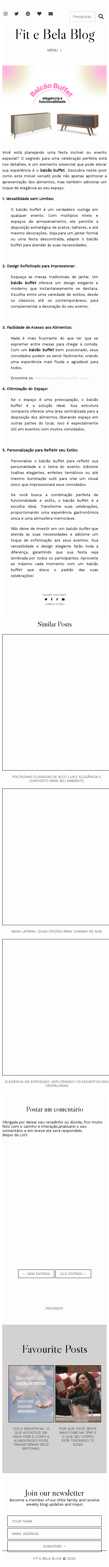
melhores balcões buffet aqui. (61, 378)
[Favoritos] (39, 14)
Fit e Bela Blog (55, 34)
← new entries (36, 1274)
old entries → (73, 1274)
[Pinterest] (28, 14)
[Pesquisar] (82, 16)
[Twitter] (16, 14)
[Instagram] (5, 14)
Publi (60, 603)
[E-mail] (51, 14)
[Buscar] (101, 16)
